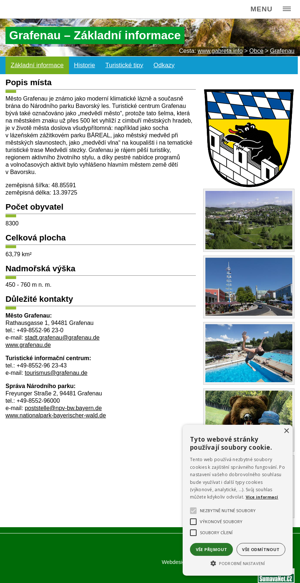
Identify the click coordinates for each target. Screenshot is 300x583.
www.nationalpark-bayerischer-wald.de (56, 415)
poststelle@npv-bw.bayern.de (63, 408)
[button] (237, 563)
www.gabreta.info (220, 51)
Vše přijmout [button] (211, 549)
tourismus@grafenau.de (56, 373)
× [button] (286, 431)
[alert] (238, 500)
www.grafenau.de (28, 345)
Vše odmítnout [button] (260, 549)
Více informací (262, 497)
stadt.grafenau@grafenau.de (62, 337)
